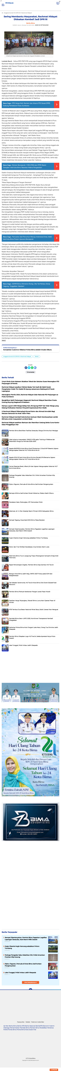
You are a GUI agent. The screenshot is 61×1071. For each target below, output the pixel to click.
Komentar (30, 372)
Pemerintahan (14, 1028)
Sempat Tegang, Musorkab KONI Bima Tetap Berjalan (27, 520)
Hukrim (51, 1026)
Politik (5, 1029)
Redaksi (28, 1022)
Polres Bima (12, 1029)
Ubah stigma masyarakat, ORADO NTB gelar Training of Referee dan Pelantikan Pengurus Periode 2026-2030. (32, 440)
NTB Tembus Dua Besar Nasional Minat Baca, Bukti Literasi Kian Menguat (33, 609)
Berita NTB (21, 1026)
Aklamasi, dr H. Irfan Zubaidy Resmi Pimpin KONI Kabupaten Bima (31, 511)
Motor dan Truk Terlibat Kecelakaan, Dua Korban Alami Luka (29, 547)
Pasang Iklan (20, 1022)
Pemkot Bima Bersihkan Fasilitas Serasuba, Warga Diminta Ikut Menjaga (33, 430)
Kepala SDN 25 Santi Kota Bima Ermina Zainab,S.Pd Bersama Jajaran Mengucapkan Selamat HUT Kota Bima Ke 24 (32, 458)
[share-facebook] (26, 367)
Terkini (36, 356)
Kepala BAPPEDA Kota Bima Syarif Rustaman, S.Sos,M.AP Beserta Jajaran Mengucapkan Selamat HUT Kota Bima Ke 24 (33, 449)
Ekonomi (46, 1026)
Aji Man (5, 1026)
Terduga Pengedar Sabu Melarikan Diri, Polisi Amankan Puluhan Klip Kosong (25, 956)
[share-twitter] (29, 367)
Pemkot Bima (34, 1028)
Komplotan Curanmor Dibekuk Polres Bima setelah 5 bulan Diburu (27, 350)
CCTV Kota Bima (30, 1058)
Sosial (31, 1029)
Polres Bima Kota (22, 1029)
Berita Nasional (30, 1026)
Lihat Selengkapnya (30, 982)
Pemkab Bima (24, 1028)
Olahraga (6, 1028)
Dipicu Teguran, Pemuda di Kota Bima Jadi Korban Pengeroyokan (31, 484)
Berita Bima (13, 1026)
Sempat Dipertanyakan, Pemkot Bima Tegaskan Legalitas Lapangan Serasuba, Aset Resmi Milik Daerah (32, 530)
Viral (34, 1029)
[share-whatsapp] (32, 367)
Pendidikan (43, 1028)
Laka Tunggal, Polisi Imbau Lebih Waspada (23, 645)
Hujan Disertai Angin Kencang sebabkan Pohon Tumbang (28, 538)
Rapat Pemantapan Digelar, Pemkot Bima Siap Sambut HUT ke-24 (31, 565)
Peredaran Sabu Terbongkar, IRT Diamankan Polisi (25, 502)
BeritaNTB (39, 1026)
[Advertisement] (30, 665)
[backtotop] (30, 990)
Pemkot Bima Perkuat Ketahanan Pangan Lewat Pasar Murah (29, 591)
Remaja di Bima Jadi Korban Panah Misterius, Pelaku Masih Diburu (31, 493)
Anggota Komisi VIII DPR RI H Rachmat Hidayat (17, 356)
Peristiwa (50, 1028)
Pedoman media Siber (37, 1022)
